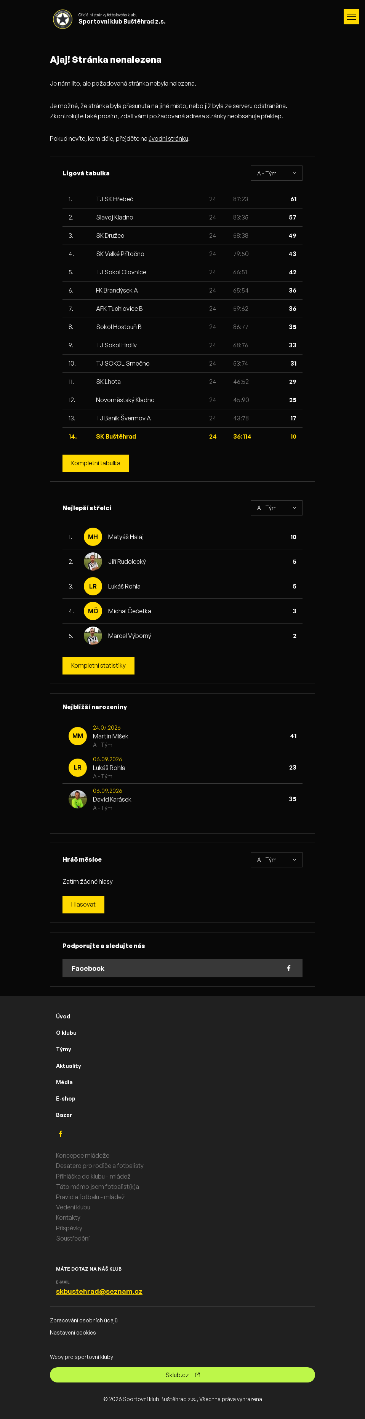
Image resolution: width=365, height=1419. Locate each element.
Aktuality (68, 1066)
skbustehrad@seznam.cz (99, 1291)
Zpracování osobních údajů (84, 1320)
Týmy (63, 1049)
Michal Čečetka (129, 611)
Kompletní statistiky (98, 666)
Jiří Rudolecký (127, 561)
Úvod (63, 1016)
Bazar (64, 1115)
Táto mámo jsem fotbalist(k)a (97, 1186)
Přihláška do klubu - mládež (93, 1176)
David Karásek (112, 799)
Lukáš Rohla (124, 586)
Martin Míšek (110, 736)
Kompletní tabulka (95, 463)
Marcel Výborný (129, 636)
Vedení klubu (73, 1207)
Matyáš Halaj (126, 537)
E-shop (65, 1098)
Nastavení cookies (73, 1332)
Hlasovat (83, 904)
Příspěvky (69, 1228)
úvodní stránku (168, 138)
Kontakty (68, 1218)
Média (64, 1082)
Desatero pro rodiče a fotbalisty (100, 1166)
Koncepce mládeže (82, 1156)
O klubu (66, 1033)
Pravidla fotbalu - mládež (90, 1197)
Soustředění (73, 1238)
